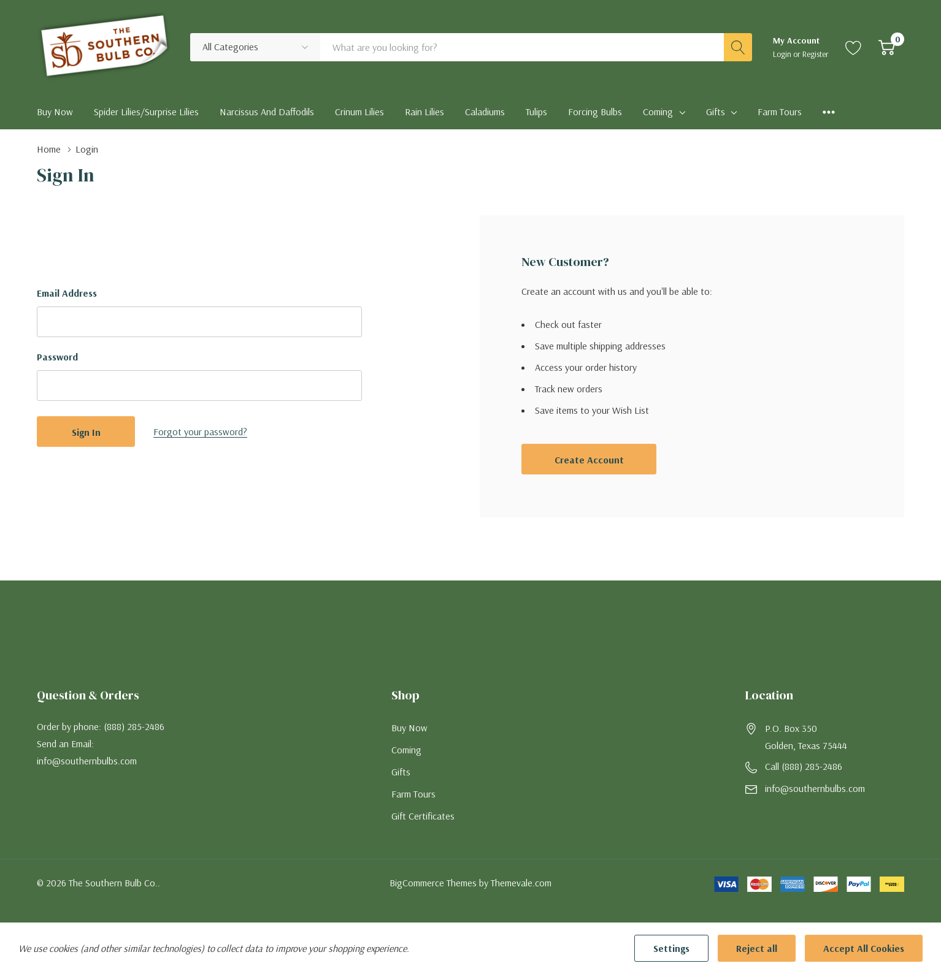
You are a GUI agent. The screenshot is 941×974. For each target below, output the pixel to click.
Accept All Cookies (863, 948)
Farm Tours (413, 794)
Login (783, 53)
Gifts (715, 111)
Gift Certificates (423, 816)
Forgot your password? (200, 431)
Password (57, 357)
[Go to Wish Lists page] (853, 47)
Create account (589, 460)
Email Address (67, 293)
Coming (658, 111)
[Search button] (738, 47)
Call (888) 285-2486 (803, 766)
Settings (671, 948)
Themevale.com (521, 883)
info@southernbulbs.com (815, 788)
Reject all (756, 948)
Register (815, 53)
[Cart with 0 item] (886, 47)
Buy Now (409, 727)
